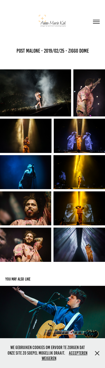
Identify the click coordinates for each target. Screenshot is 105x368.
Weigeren (49, 358)
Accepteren (78, 353)
